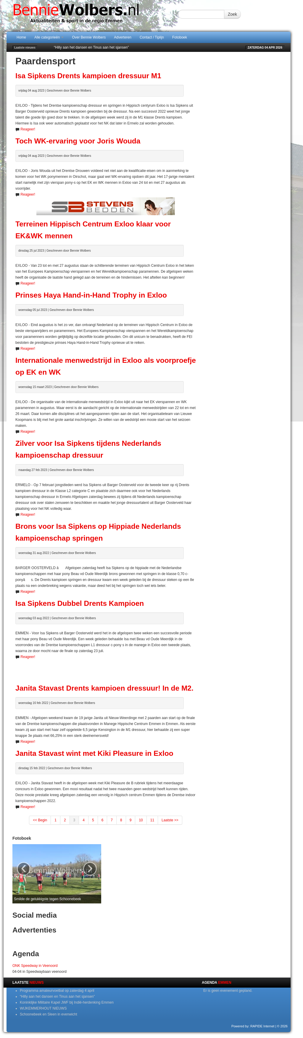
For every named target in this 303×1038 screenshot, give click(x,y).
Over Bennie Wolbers (89, 37)
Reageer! (27, 129)
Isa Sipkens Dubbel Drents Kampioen (79, 603)
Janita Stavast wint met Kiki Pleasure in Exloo (94, 753)
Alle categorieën (49, 37)
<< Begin (40, 820)
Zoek (232, 14)
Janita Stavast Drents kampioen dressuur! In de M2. (104, 688)
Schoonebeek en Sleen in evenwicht (48, 1014)
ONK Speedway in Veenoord (35, 966)
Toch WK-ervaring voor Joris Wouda (77, 141)
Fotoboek (179, 37)
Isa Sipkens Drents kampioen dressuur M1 (88, 76)
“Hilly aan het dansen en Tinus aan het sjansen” (91, 47)
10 (141, 820)
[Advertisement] (105, 669)
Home (21, 37)
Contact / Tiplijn (152, 37)
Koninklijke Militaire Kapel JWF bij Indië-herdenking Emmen (67, 1002)
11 (152, 820)
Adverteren (122, 37)
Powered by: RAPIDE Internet (253, 1026)
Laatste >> (170, 820)
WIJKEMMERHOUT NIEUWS (43, 1008)
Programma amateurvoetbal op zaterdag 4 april (57, 991)
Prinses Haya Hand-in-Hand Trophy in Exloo (91, 295)
